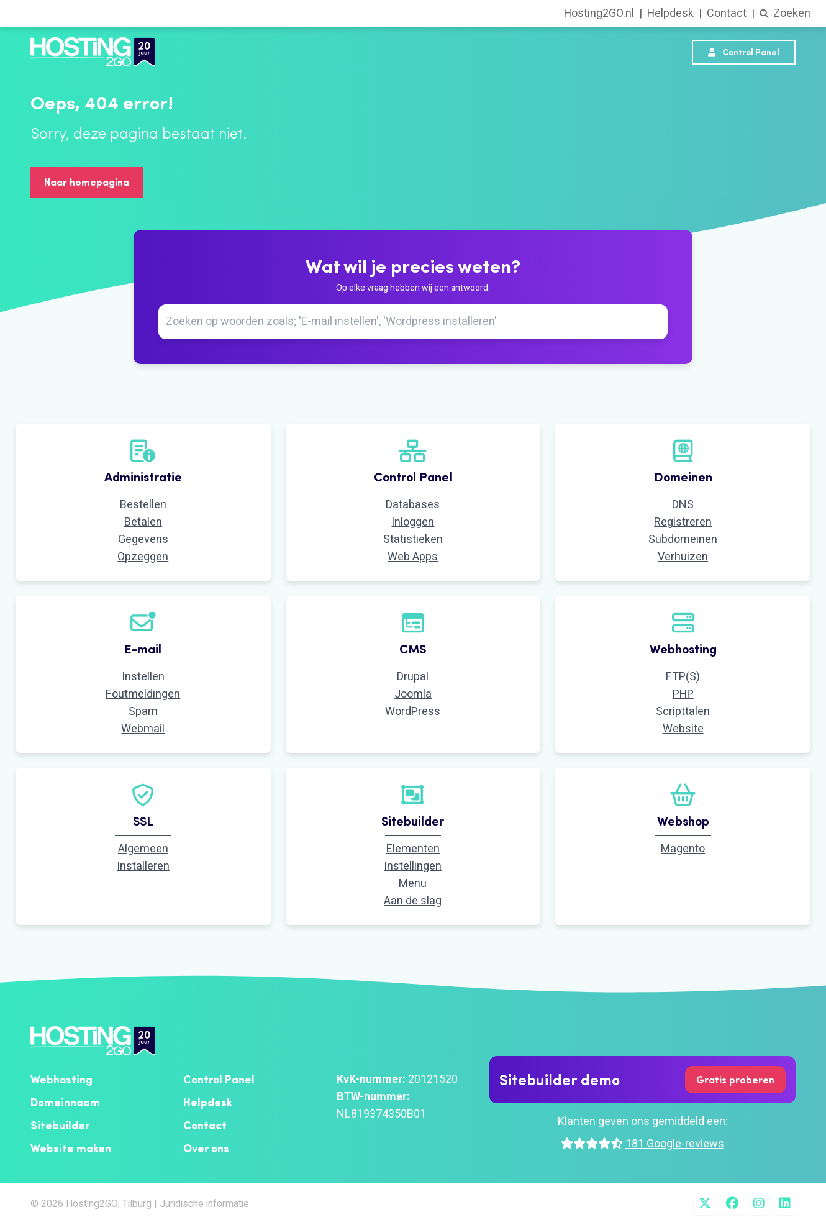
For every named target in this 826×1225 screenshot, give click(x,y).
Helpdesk (670, 13)
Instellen (143, 676)
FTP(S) (683, 676)
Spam (143, 711)
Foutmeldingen (143, 694)
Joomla (413, 694)
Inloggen (412, 522)
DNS (683, 504)
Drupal (413, 676)
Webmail (143, 729)
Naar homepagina (86, 182)
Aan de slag (413, 901)
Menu (413, 883)
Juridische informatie (204, 1203)
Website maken (70, 1148)
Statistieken (413, 539)
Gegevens (143, 539)
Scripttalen (683, 711)
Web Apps (413, 557)
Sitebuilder (59, 1125)
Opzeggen (142, 557)
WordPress (412, 711)
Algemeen (143, 848)
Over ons (206, 1148)
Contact (727, 13)
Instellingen (413, 866)
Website (683, 729)
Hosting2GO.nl (599, 13)
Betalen (143, 522)
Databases (413, 504)
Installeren (143, 866)
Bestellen (143, 504)
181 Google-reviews (674, 1144)
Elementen (413, 848)
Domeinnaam (65, 1102)
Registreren (683, 522)
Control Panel (743, 52)
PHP (683, 694)
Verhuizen (683, 557)
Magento (683, 848)
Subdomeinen (682, 539)
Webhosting (61, 1079)
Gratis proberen (735, 1079)
